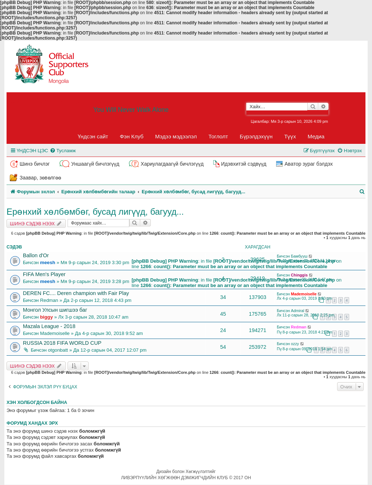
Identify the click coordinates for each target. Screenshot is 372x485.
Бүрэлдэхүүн (256, 136)
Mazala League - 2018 (49, 326)
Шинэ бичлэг (35, 164)
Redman (49, 300)
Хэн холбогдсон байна (37, 402)
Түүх (290, 136)
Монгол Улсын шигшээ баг (55, 310)
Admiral (297, 310)
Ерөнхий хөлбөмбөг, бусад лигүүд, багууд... (95, 212)
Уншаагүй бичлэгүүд (95, 164)
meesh (47, 262)
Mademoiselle (304, 294)
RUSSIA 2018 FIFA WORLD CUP (62, 343)
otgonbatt (58, 350)
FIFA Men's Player (44, 274)
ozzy (295, 343)
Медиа (316, 136)
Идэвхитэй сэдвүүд (243, 164)
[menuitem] (63, 150)
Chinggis (299, 275)
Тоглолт (218, 136)
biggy (46, 317)
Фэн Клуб (131, 136)
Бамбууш (299, 256)
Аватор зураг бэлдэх (308, 164)
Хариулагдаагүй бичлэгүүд (172, 164)
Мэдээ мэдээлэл (176, 136)
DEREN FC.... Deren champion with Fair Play (76, 293)
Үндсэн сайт (93, 136)
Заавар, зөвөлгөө (40, 178)
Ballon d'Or (36, 255)
